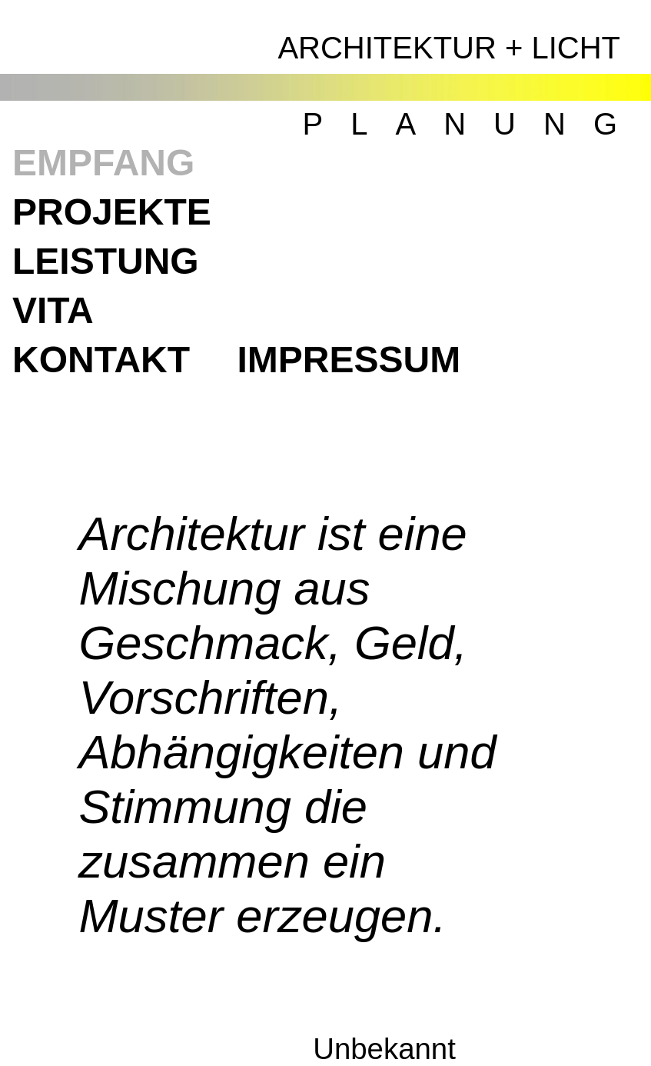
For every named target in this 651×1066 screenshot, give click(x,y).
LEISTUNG (105, 261)
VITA (53, 310)
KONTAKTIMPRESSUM (236, 359)
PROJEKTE (111, 212)
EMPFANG (103, 162)
